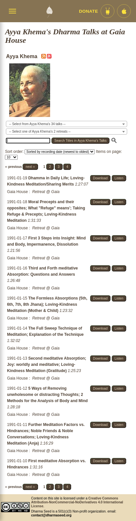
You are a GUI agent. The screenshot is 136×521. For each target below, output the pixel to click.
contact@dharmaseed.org (51, 515)
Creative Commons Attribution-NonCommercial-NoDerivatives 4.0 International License (77, 502)
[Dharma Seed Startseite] (49, 11)
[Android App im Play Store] (107, 11)
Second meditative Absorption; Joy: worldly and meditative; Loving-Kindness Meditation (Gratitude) (46, 364)
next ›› (30, 167)
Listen (119, 178)
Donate (88, 11)
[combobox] (66, 124)
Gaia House (17, 191)
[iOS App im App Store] (124, 11)
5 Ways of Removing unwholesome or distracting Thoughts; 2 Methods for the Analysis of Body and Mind (47, 394)
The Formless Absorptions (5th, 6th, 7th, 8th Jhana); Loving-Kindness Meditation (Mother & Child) (47, 304)
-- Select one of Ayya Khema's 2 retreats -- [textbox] (39, 131)
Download (100, 178)
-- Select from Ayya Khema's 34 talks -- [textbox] (37, 124)
